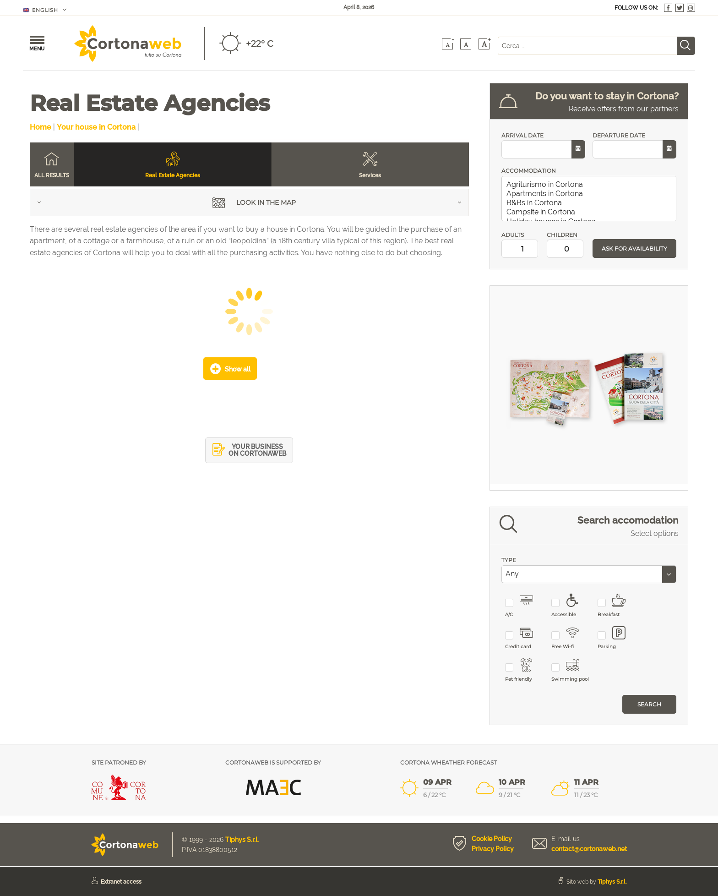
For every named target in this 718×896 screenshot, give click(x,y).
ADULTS (520, 244)
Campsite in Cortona (591, 212)
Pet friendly (524, 670)
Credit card (524, 638)
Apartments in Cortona (591, 193)
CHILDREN (566, 244)
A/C (524, 605)
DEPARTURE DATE (634, 145)
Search (649, 704)
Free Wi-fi (570, 638)
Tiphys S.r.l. (242, 839)
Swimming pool (570, 670)
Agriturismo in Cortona (591, 184)
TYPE (508, 560)
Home (40, 127)
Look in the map (254, 204)
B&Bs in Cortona (591, 203)
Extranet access (121, 882)
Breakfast (617, 605)
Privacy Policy (493, 848)
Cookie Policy (492, 838)
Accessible (570, 605)
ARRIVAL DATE (543, 145)
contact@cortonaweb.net (589, 848)
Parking (617, 638)
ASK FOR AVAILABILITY (634, 248)
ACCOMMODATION (528, 170)
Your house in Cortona (96, 127)
